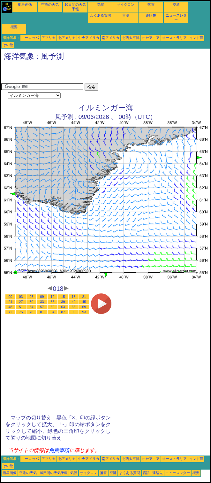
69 (84, 307)
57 (42, 307)
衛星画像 (25, 4)
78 (32, 312)
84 (53, 312)
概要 (14, 27)
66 (74, 307)
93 (84, 312)
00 (10, 297)
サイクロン (125, 4)
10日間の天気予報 (53, 473)
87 (63, 312)
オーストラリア (174, 38)
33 (42, 302)
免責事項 (59, 450)
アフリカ (48, 38)
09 (42, 297)
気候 (100, 4)
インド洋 (196, 38)
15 (63, 297)
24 (10, 302)
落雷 (150, 4)
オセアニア (151, 38)
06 (32, 297)
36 (53, 302)
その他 (8, 45)
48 (10, 307)
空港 (176, 4)
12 (53, 297)
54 (32, 307)
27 (21, 302)
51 (21, 307)
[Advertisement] (76, 73)
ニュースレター (177, 473)
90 (74, 312)
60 (53, 307)
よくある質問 (100, 15)
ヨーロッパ (30, 38)
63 (63, 307)
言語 (125, 15)
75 (21, 312)
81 (42, 312)
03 (21, 297)
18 (74, 297)
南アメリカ (110, 38)
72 (10, 312)
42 (74, 302)
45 (84, 302)
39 (63, 302)
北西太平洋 (130, 38)
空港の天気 (50, 4)
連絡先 (151, 15)
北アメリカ (67, 38)
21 (84, 297)
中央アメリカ (88, 38)
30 (32, 302)
